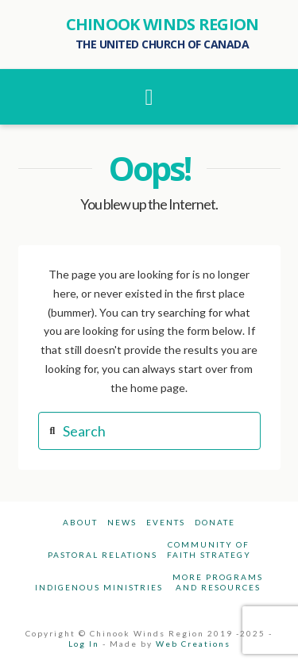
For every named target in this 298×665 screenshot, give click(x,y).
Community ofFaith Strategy (209, 549)
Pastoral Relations (102, 554)
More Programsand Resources (217, 582)
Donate (215, 522)
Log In (83, 643)
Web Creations (193, 643)
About (80, 522)
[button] (149, 97)
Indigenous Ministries (99, 587)
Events (165, 522)
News (122, 522)
